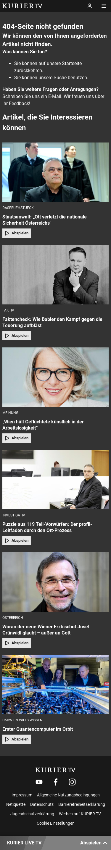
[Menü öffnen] (104, 6)
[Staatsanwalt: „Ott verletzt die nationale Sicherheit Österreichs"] (55, 172)
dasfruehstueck (18, 208)
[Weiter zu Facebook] (55, 782)
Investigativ (13, 515)
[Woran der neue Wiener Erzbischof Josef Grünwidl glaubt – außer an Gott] (55, 582)
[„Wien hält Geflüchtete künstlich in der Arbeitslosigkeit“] (55, 377)
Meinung (10, 413)
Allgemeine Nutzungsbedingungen (68, 795)
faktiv (8, 310)
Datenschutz (42, 804)
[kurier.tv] (55, 770)
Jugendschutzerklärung (32, 813)
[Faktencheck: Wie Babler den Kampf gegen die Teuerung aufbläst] (55, 274)
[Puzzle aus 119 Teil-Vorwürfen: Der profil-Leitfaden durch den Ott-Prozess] (55, 479)
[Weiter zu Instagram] (72, 782)
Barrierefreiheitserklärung (81, 804)
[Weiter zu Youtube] (39, 782)
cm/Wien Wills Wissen (22, 720)
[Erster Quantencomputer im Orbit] (55, 684)
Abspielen (16, 233)
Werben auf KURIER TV (80, 813)
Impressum (22, 795)
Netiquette (15, 804)
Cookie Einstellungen (56, 823)
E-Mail (54, 96)
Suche (60, 77)
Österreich (12, 618)
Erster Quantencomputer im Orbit (37, 729)
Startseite (72, 63)
